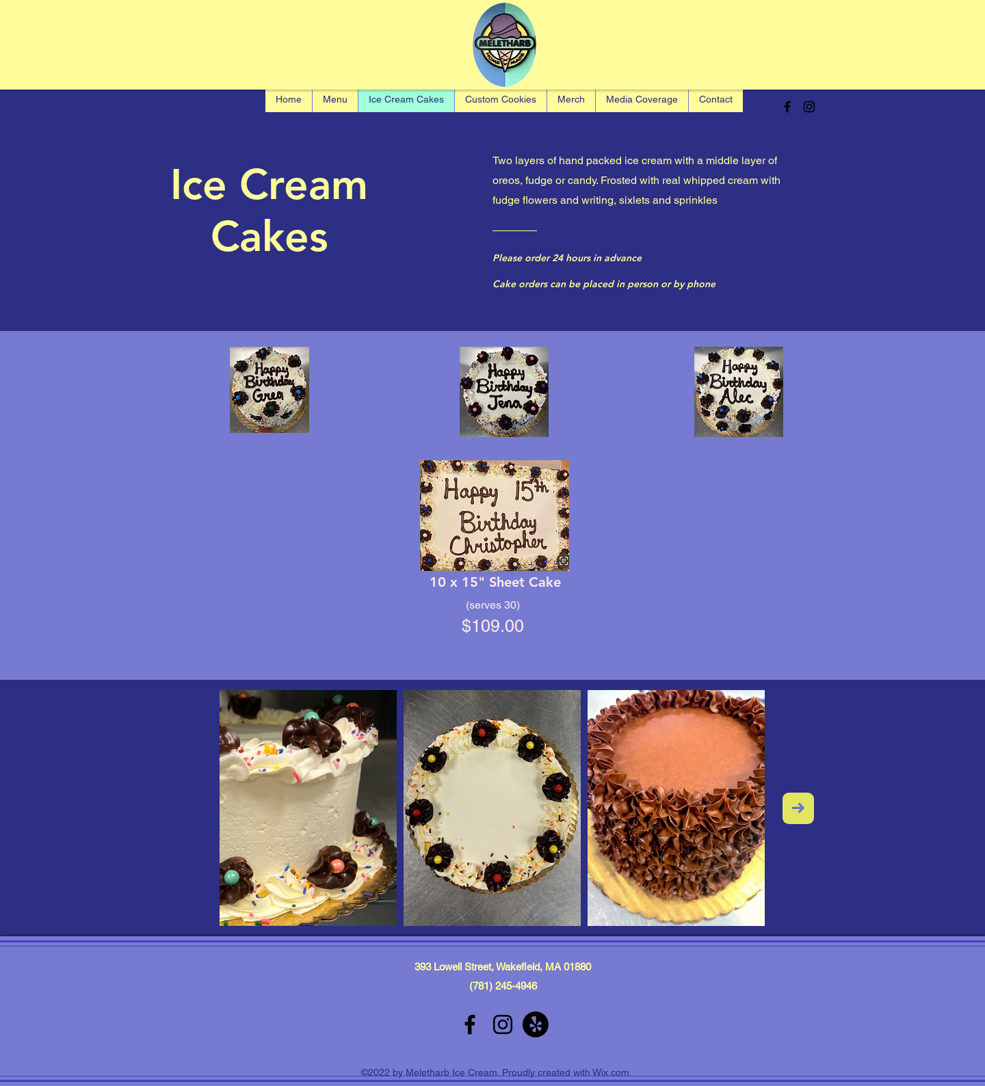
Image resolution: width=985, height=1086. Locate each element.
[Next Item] (798, 808)
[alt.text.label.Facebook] (787, 106)
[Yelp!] (536, 1024)
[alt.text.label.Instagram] (809, 106)
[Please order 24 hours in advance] (570, 257)
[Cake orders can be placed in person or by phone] (621, 283)
